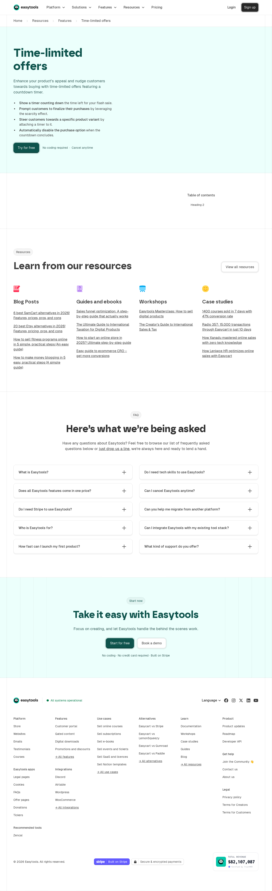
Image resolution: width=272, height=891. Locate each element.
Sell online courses (109, 726)
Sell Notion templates (111, 764)
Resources (40, 21)
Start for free (120, 643)
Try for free (26, 148)
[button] (56, 7)
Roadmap (228, 733)
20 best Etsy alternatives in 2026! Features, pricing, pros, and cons (39, 328)
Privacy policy (231, 797)
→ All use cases (107, 772)
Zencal (18, 835)
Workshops (188, 733)
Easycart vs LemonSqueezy (149, 736)
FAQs (16, 792)
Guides (185, 749)
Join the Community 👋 (238, 761)
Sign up (250, 7)
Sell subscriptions (109, 733)
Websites (19, 733)
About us (228, 777)
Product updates (233, 726)
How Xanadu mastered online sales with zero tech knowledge (229, 340)
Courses (18, 756)
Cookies (18, 784)
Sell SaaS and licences (112, 756)
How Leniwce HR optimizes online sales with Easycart (228, 353)
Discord (60, 777)
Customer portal (66, 726)
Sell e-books (105, 741)
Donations (20, 807)
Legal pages (21, 777)
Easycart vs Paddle (152, 753)
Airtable (60, 784)
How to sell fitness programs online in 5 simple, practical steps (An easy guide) (41, 344)
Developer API (232, 741)
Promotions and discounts (72, 749)
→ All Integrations (67, 807)
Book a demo (152, 643)
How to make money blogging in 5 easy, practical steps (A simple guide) (39, 362)
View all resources (240, 267)
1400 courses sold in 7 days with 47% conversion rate (227, 313)
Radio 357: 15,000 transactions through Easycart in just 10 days (226, 327)
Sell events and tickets (112, 749)
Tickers (18, 815)
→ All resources (191, 764)
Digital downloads (67, 741)
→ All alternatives (150, 761)
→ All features (64, 756)
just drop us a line (114, 449)
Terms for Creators (235, 804)
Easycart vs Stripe (151, 726)
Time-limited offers (95, 21)
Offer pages (21, 799)
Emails (17, 741)
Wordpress (62, 792)
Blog (184, 756)
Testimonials (21, 749)
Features (64, 21)
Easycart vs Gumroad (153, 745)
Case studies (189, 741)
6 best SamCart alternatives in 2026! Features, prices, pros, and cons (41, 315)
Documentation (191, 726)
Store (17, 726)
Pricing (156, 7)
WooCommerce (65, 799)
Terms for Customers (236, 812)
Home (17, 21)
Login (231, 7)
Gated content (65, 733)
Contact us (230, 769)
